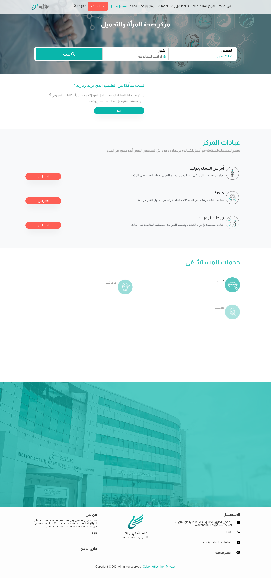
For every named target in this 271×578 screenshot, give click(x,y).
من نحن (226, 6)
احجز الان (43, 176)
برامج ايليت (148, 6)
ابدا (119, 110)
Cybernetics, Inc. (153, 566)
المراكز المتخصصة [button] (204, 6)
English (80, 6)
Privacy (171, 566)
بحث (69, 54)
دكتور (162, 50)
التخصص (226, 50)
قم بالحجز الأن (97, 6)
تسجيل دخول (118, 6)
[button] (221, 56)
